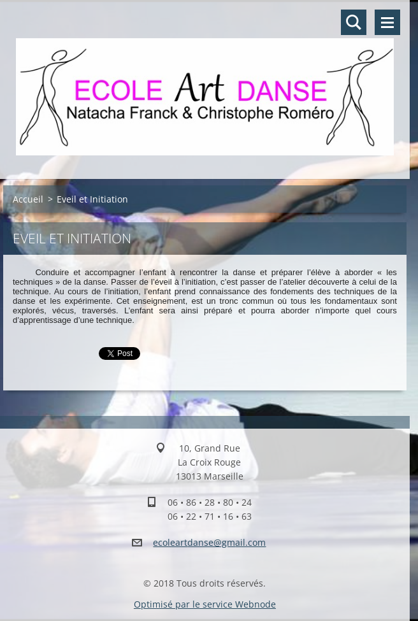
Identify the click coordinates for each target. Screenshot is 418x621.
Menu (387, 22)
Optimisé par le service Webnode (205, 604)
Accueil (28, 199)
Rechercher (353, 22)
